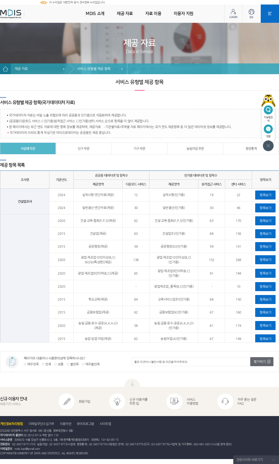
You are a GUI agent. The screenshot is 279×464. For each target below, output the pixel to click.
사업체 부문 (28, 148)
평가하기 (260, 361)
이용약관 (65, 424)
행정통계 (251, 148)
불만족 (74, 364)
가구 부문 (139, 148)
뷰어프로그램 (85, 424)
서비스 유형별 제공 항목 (93, 69)
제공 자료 (21, 69)
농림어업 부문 (195, 148)
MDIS (21, 13)
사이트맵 (105, 424)
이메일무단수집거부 (41, 424)
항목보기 (265, 195)
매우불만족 (92, 364)
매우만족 (33, 364)
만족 (48, 364)
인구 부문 (84, 148)
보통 (61, 364)
